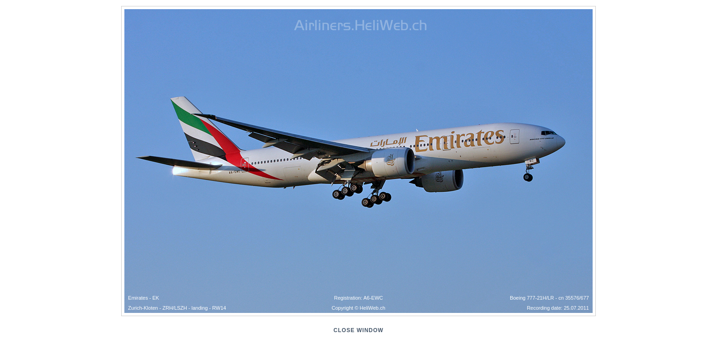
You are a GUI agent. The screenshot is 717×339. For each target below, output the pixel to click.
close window (358, 330)
